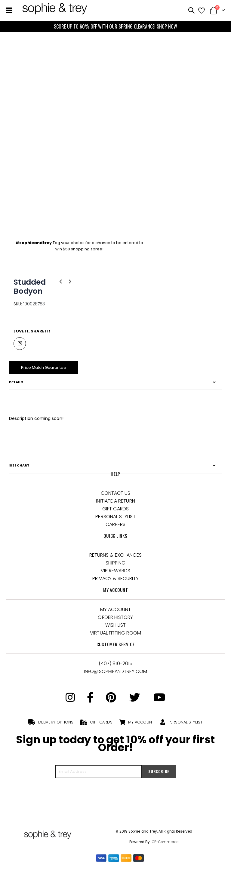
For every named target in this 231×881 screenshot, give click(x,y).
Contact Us (116, 497)
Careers (115, 529)
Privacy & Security (115, 583)
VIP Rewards (116, 575)
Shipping (116, 567)
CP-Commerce (165, 846)
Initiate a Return (115, 505)
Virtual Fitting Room (115, 637)
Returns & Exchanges (115, 559)
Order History (115, 621)
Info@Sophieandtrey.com (115, 675)
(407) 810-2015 (115, 668)
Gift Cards (115, 513)
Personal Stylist (115, 521)
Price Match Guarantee (45, 372)
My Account (115, 613)
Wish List (115, 629)
